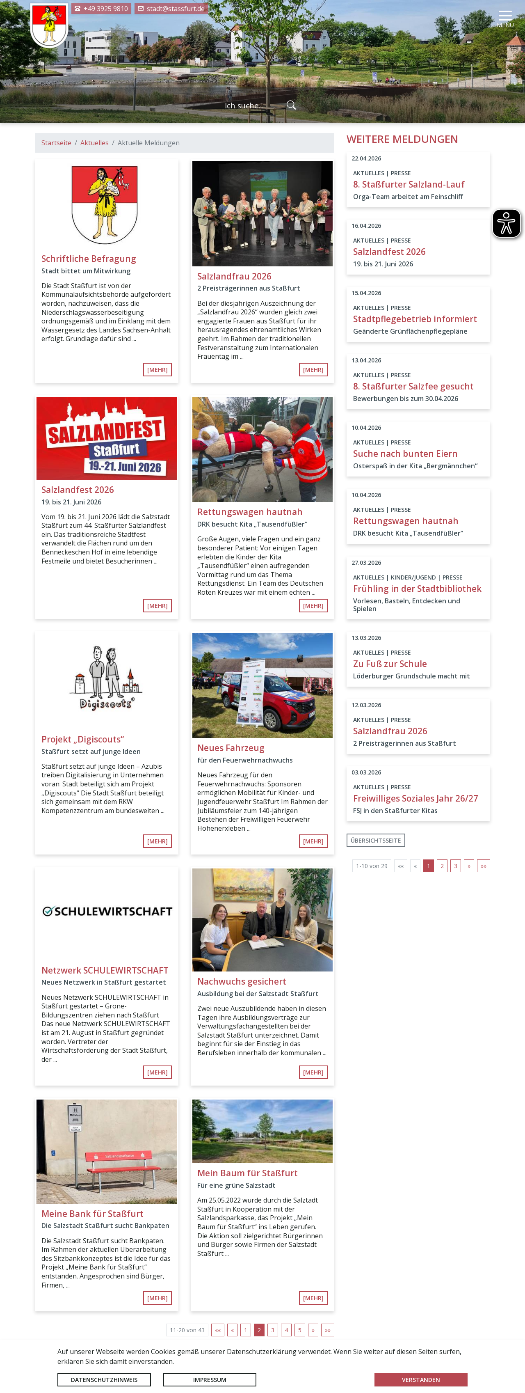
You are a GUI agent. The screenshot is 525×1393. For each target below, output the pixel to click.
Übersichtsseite (376, 840)
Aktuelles (94, 142)
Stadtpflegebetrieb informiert (415, 319)
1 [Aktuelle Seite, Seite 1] (428, 866)
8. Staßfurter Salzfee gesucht (413, 386)
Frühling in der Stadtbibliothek (417, 588)
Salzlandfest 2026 (77, 489)
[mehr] (157, 369)
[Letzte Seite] (327, 1330)
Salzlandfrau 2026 (234, 276)
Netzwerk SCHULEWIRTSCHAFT (105, 970)
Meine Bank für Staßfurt (92, 1213)
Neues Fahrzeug (231, 748)
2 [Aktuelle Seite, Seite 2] (259, 1330)
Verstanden (421, 1380)
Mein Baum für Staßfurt (247, 1173)
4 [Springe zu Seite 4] (286, 1330)
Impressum (209, 1380)
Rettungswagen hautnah (250, 512)
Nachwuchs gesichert (241, 981)
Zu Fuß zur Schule (390, 663)
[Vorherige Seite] (232, 1330)
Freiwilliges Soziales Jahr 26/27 (415, 798)
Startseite (56, 142)
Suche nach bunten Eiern (405, 453)
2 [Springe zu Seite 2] (442, 866)
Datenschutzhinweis (104, 1380)
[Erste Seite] (217, 1330)
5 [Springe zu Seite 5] (299, 1330)
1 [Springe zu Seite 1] (245, 1330)
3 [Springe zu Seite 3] (272, 1330)
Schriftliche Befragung (88, 258)
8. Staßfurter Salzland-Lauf (409, 184)
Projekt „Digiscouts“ (82, 739)
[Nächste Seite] (313, 1330)
